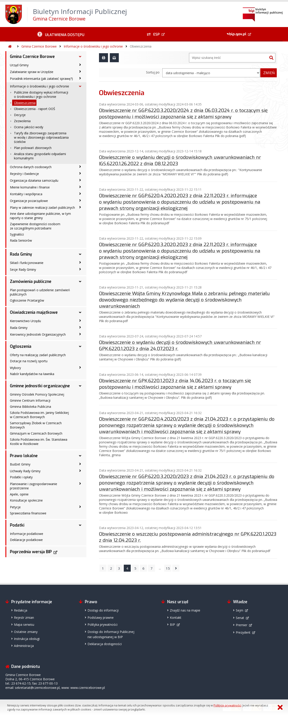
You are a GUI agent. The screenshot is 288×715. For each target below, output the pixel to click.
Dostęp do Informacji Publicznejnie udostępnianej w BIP (111, 633)
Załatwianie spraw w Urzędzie (31, 72)
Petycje (15, 507)
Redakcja (20, 609)
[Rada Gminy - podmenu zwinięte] (80, 327)
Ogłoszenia (20, 346)
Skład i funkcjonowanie (26, 263)
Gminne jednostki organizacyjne (40, 386)
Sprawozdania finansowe (28, 513)
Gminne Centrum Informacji (30, 400)
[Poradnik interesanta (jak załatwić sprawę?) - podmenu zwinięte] (80, 78)
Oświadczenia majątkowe (34, 312)
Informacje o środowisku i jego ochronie (93, 46)
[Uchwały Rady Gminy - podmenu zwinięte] (80, 470)
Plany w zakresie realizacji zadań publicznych (42, 207)
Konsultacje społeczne (26, 500)
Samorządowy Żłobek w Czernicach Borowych (36, 425)
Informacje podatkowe (26, 534)
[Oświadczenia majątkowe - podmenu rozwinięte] (80, 312)
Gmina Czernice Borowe (39, 46)
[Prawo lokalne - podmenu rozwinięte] (80, 455)
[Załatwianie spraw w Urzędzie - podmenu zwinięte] (80, 71)
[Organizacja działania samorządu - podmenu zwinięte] (80, 180)
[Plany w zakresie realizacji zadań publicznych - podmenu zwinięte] (80, 207)
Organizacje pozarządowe (29, 201)
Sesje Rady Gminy (23, 269)
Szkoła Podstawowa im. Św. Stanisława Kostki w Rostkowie (38, 441)
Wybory (15, 368)
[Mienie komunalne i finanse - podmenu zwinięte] (80, 186)
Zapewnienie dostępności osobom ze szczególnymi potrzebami (35, 226)
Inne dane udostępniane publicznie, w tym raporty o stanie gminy (40, 215)
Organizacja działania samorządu (34, 180)
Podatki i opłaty (21, 477)
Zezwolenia (22, 121)
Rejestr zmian (24, 617)
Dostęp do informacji (103, 609)
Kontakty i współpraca (26, 194)
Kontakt (175, 617)
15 (168, 567)
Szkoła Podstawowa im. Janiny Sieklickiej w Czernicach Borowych (39, 414)
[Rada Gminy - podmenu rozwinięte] (80, 254)
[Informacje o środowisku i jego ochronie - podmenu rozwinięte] (80, 86)
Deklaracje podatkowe (26, 540)
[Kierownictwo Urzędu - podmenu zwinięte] (80, 320)
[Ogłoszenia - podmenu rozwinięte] (80, 346)
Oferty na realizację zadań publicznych (38, 355)
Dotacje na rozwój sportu (28, 361)
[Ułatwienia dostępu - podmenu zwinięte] (60, 34)
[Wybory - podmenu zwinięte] (80, 367)
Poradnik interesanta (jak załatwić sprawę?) (41, 78)
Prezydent (243, 632)
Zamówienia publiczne (30, 281)
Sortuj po (153, 72)
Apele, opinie (19, 494)
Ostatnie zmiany (26, 631)
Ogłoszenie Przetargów (27, 300)
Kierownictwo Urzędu (25, 321)
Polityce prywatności (227, 705)
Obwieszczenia (140, 46)
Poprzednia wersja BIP (31, 552)
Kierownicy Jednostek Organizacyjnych (38, 334)
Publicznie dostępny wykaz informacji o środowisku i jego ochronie (41, 94)
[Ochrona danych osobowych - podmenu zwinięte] (80, 166)
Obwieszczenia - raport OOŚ (34, 109)
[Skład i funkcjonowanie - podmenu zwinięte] (80, 262)
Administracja (24, 645)
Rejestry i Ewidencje (24, 174)
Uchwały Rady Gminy (25, 471)
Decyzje (20, 115)
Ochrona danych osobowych (31, 167)
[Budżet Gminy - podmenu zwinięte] (80, 464)
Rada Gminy (21, 254)
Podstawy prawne (101, 617)
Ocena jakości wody (28, 127)
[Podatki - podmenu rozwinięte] (80, 525)
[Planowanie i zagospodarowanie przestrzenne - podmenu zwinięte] (80, 483)
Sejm (239, 609)
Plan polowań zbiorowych (33, 148)
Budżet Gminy (20, 464)
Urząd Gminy (19, 65)
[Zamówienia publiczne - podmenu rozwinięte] (80, 281)
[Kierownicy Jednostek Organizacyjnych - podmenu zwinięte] (80, 334)
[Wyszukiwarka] (228, 57)
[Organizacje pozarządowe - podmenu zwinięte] (80, 200)
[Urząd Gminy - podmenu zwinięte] (80, 64)
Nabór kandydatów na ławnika (32, 374)
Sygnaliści (17, 234)
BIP (172, 624)
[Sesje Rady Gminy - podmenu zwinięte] (80, 269)
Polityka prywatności (102, 624)
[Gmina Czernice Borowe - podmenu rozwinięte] (80, 56)
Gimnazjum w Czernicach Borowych (36, 433)
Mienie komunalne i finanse (30, 187)
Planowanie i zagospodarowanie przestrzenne (33, 486)
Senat (240, 617)
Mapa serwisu (24, 624)
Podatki (17, 525)
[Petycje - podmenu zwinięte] (80, 506)
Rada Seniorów (21, 240)
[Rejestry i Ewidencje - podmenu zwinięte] (80, 173)
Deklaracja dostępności (105, 643)
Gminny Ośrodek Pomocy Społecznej (37, 394)
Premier (241, 624)
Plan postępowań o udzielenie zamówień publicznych (40, 292)
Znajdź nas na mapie (185, 609)
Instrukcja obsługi (27, 638)
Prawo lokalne (24, 455)
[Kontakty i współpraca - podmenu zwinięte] (80, 193)
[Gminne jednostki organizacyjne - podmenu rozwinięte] (80, 386)
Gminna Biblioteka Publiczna (30, 406)
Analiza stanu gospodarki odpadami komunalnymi (40, 156)
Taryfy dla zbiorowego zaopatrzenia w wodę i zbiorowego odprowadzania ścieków (41, 137)
